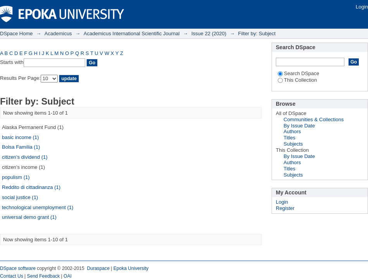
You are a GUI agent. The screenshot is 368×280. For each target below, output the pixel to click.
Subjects (293, 144)
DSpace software (18, 268)
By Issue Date (299, 126)
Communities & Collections (314, 119)
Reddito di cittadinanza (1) (31, 187)
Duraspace (98, 268)
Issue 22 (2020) (208, 33)
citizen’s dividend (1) (25, 157)
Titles (290, 138)
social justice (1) (20, 197)
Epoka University (131, 268)
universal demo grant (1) (29, 217)
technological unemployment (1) (37, 207)
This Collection (297, 80)
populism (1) (16, 177)
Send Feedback (43, 276)
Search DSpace (298, 73)
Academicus (58, 33)
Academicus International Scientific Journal (132, 33)
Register (285, 208)
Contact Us (11, 276)
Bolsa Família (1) (21, 147)
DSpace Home (16, 33)
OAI (68, 276)
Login (362, 7)
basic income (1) (20, 137)
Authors (292, 131)
